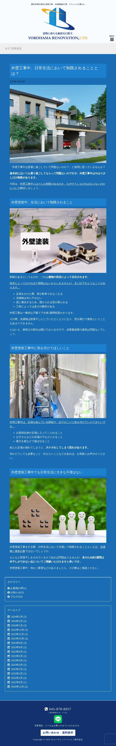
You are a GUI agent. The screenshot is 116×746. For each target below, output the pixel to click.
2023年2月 (18, 669)
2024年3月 (18, 616)
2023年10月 (19, 638)
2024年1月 (18, 625)
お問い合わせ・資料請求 (58, 732)
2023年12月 (19, 629)
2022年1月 (18, 678)
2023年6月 (18, 651)
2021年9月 (18, 682)
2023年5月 (18, 656)
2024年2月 (18, 621)
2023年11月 (19, 634)
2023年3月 (18, 664)
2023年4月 (18, 660)
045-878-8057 (59, 709)
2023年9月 (18, 643)
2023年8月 (18, 647)
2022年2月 (18, 673)
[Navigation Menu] (112, 37)
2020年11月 (19, 686)
